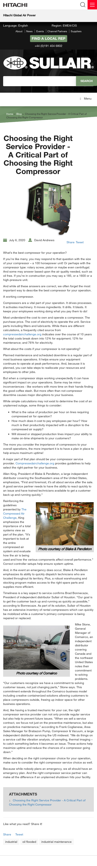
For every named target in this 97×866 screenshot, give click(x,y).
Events (40, 31)
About (19, 31)
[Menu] (92, 4)
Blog (19, 113)
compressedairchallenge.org (22, 334)
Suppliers (76, 31)
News (29, 31)
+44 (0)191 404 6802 (48, 45)
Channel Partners (57, 31)
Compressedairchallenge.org (35, 463)
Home (9, 113)
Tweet (80, 242)
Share (71, 242)
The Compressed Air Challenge (14, 513)
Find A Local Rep (48, 38)
